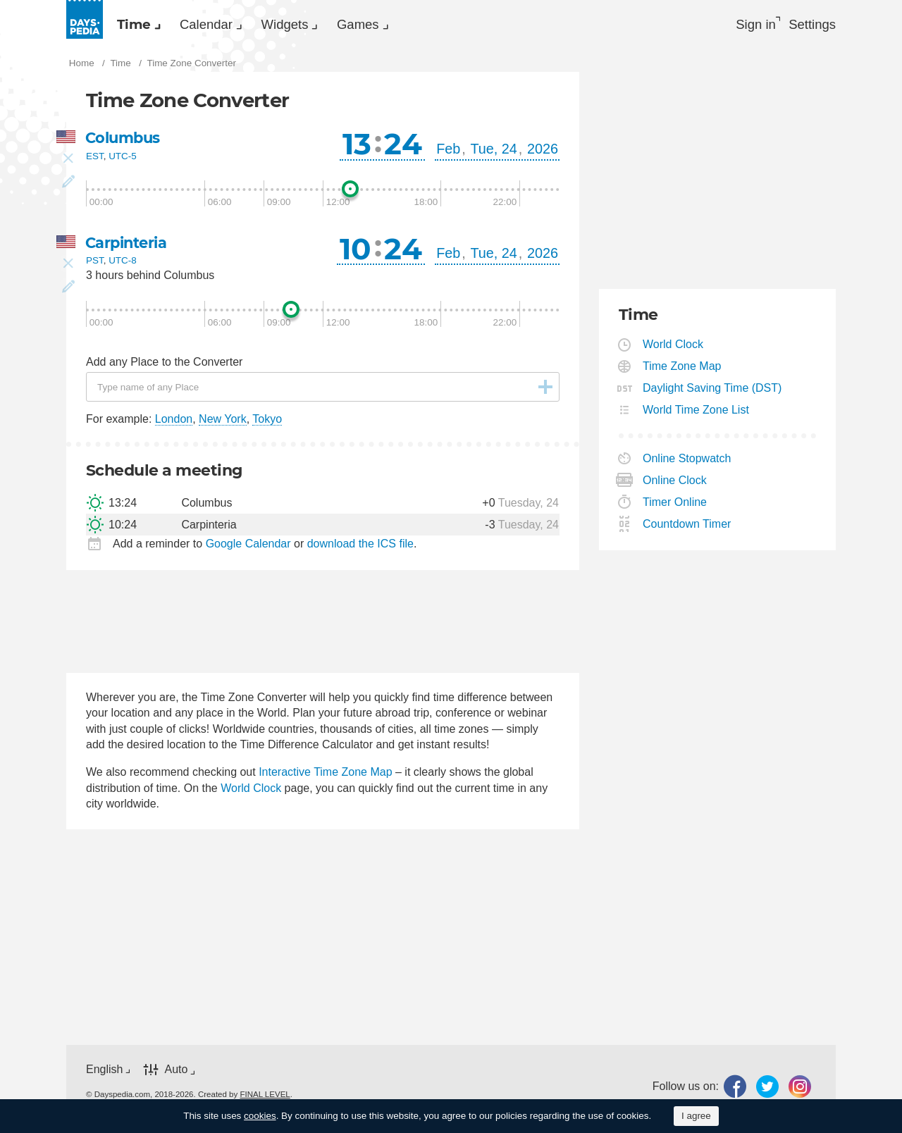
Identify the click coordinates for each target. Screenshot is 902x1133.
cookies (260, 1115)
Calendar (231, 25)
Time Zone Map (682, 370)
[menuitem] (143, 25)
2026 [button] (542, 153)
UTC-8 (123, 265)
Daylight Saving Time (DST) (712, 392)
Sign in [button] (744, 25)
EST (95, 160)
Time (142, 25)
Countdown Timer (687, 528)
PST (95, 265)
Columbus (125, 141)
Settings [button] (810, 25)
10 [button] (355, 253)
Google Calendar (248, 548)
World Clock (251, 792)
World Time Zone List (696, 414)
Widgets (327, 25)
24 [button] (403, 148)
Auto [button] (175, 1073)
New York (223, 423)
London (173, 423)
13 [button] (356, 148)
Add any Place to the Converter (164, 366)
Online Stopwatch (687, 463)
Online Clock (675, 484)
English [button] (104, 1073)
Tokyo (267, 423)
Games (417, 25)
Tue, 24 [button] (493, 153)
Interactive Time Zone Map (325, 777)
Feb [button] (448, 153)
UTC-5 (123, 160)
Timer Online (675, 506)
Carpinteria (129, 246)
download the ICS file (360, 548)
